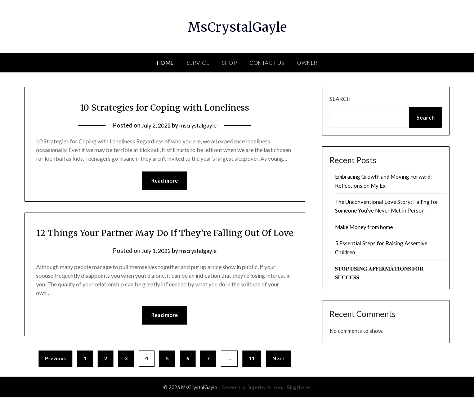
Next (278, 376)
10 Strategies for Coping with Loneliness (164, 106)
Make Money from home (364, 227)
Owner (307, 62)
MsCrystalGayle (237, 25)
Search (340, 98)
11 (252, 376)
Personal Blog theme (288, 405)
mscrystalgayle (199, 125)
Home (165, 62)
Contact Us (266, 62)
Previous (55, 376)
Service (198, 62)
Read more (164, 181)
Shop (229, 62)
